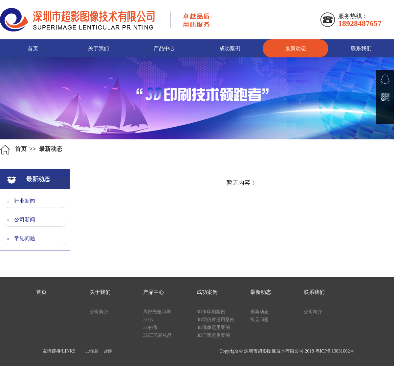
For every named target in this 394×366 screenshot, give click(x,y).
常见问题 (19, 238)
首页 (33, 48)
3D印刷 (91, 351)
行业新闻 (19, 201)
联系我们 (361, 48)
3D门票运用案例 (213, 335)
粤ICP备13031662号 (335, 351)
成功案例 (229, 48)
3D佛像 (150, 327)
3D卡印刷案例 (211, 311)
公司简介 (99, 311)
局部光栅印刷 (157, 311)
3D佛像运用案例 (213, 327)
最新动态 (295, 48)
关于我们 (98, 48)
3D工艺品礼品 (157, 335)
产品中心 (164, 48)
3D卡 (148, 319)
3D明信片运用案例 (215, 319)
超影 (108, 351)
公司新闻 (19, 219)
